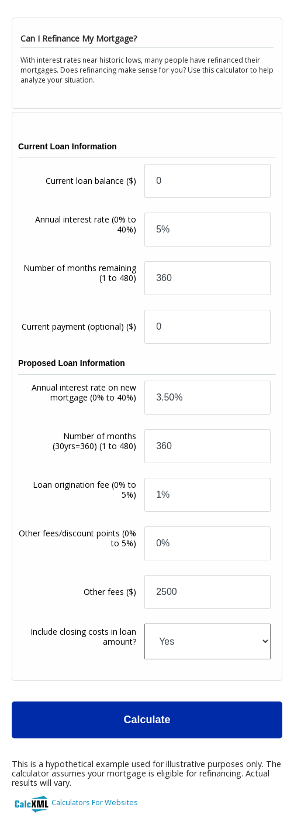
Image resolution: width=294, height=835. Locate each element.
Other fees (110, 591)
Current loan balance (91, 180)
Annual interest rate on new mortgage (84, 392)
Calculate (146, 720)
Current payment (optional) (79, 326)
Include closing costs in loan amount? (83, 636)
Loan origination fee (84, 489)
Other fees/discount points (77, 538)
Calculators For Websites (94, 802)
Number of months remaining (79, 272)
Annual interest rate (85, 224)
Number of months (94, 440)
